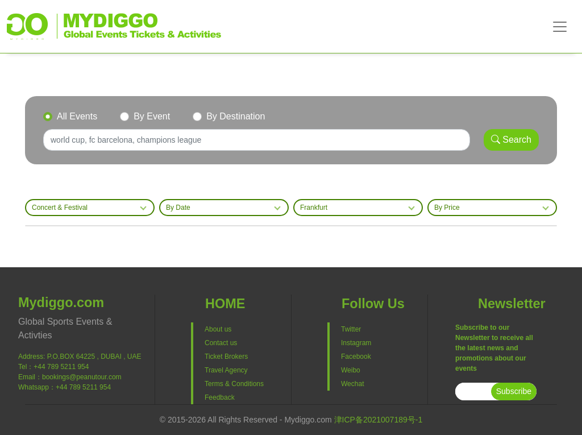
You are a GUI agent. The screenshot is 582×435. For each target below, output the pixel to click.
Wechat (352, 384)
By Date (178, 208)
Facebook (356, 357)
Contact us (221, 343)
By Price (447, 208)
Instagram (356, 343)
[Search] (256, 140)
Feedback (220, 397)
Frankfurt (313, 208)
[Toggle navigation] (559, 27)
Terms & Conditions (234, 384)
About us (218, 329)
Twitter (351, 329)
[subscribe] (473, 391)
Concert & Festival (60, 208)
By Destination (235, 116)
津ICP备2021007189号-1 (378, 419)
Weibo (350, 370)
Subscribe (513, 391)
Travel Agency (226, 370)
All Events (77, 116)
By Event (152, 116)
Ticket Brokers (226, 357)
